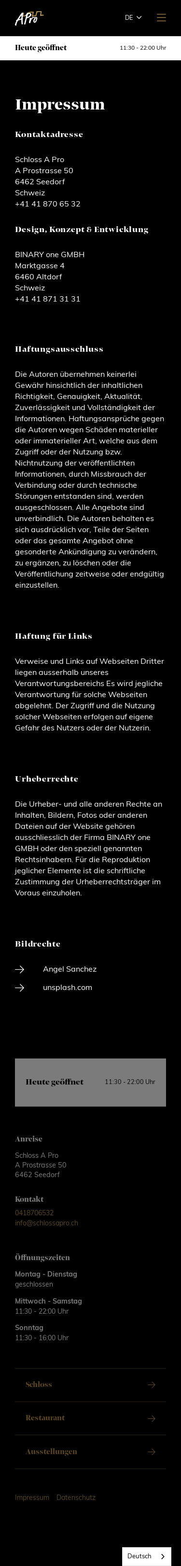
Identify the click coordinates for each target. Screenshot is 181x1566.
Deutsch (139, 1556)
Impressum (32, 1507)
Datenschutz (76, 1507)
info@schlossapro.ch (46, 1232)
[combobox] (146, 1556)
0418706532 (34, 1222)
